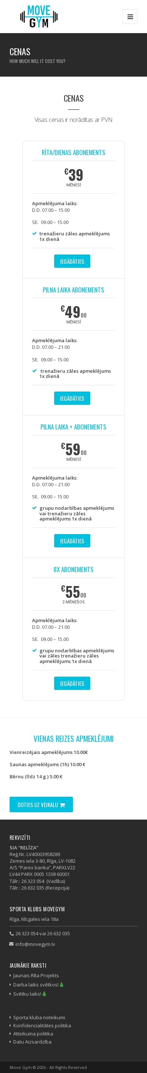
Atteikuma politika (33, 1033)
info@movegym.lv (35, 944)
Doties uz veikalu (41, 804)
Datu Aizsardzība (32, 1041)
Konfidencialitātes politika (42, 1025)
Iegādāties (72, 261)
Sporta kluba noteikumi (39, 1017)
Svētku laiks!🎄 (30, 993)
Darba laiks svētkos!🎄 (38, 984)
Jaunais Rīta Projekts (36, 975)
